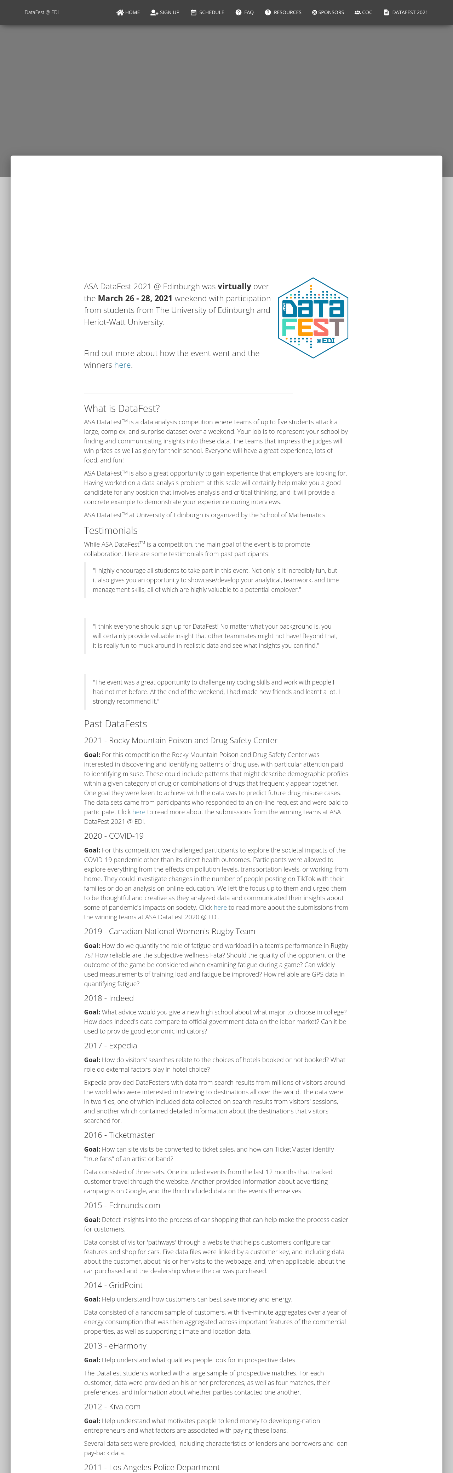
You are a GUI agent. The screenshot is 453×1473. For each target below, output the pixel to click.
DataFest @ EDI (42, 12)
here (122, 364)
